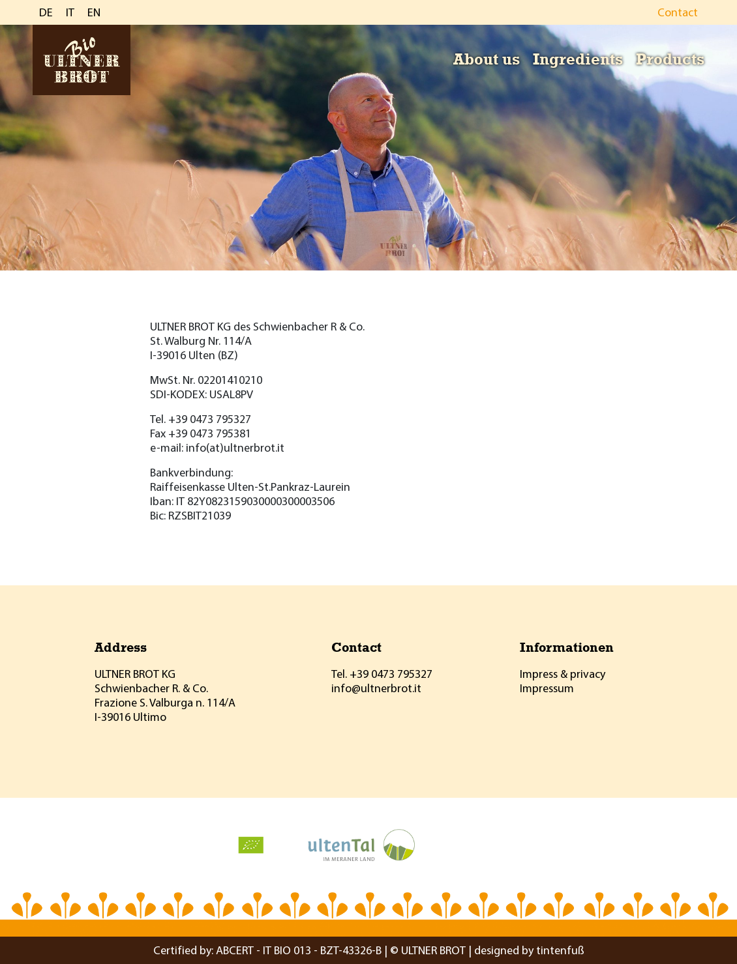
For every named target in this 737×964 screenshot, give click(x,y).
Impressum (547, 687)
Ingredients (578, 58)
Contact (677, 12)
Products (670, 58)
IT (70, 12)
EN (93, 12)
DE (46, 12)
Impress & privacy (562, 673)
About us (486, 58)
